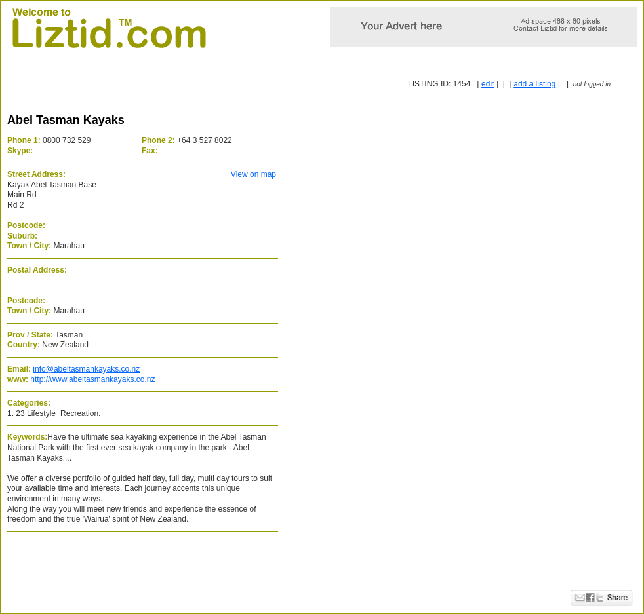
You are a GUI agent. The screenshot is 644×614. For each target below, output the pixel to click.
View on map (253, 174)
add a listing (534, 83)
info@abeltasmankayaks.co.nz (86, 369)
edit (487, 83)
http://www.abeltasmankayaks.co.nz (92, 379)
